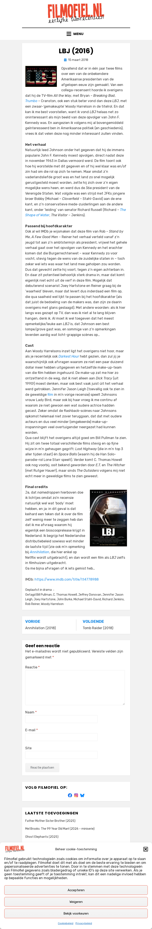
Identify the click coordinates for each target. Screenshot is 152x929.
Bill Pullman (44, 594)
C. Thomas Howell (65, 594)
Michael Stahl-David (87, 599)
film (50, 395)
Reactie (32, 667)
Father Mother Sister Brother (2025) (50, 821)
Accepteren (76, 890)
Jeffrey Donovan (89, 594)
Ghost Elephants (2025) (42, 837)
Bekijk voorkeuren (76, 913)
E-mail (31, 730)
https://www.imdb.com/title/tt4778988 (67, 579)
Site (28, 748)
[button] (146, 849)
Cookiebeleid (65, 923)
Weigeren (76, 902)
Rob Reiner (32, 604)
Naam (31, 712)
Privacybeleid (83, 923)
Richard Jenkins (113, 599)
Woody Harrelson (52, 604)
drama (47, 590)
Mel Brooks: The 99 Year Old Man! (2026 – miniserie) (60, 829)
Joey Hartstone (45, 599)
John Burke (64, 599)
